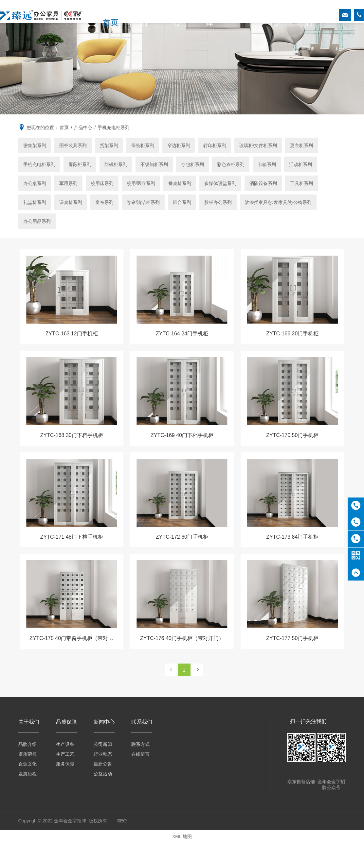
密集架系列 (34, 145)
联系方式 (140, 744)
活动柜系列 (300, 164)
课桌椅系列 (70, 202)
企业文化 (27, 764)
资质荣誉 (27, 754)
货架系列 (109, 145)
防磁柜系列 (115, 164)
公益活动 (103, 773)
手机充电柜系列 (39, 164)
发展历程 (27, 773)
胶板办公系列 (218, 202)
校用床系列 (102, 183)
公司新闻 (103, 744)
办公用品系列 (37, 221)
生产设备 (65, 744)
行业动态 (103, 754)
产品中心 (177, 15)
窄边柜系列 (178, 145)
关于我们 (147, 15)
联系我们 (295, 15)
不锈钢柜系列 (154, 164)
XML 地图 (182, 836)
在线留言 (140, 754)
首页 (117, 15)
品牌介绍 (27, 744)
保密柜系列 (142, 145)
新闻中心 (266, 15)
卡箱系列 (267, 164)
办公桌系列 (34, 183)
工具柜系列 (301, 183)
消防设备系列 (263, 183)
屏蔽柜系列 (79, 164)
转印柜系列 (214, 145)
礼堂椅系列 (34, 202)
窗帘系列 (104, 202)
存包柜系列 (192, 164)
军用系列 (68, 183)
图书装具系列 (73, 145)
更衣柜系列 (301, 145)
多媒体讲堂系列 (220, 183)
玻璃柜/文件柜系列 (258, 145)
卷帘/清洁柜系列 (143, 202)
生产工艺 (65, 754)
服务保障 (65, 764)
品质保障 (207, 15)
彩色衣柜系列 (231, 164)
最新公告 (103, 764)
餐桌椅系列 (179, 183)
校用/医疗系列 (141, 183)
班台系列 (182, 202)
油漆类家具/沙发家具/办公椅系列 (278, 202)
